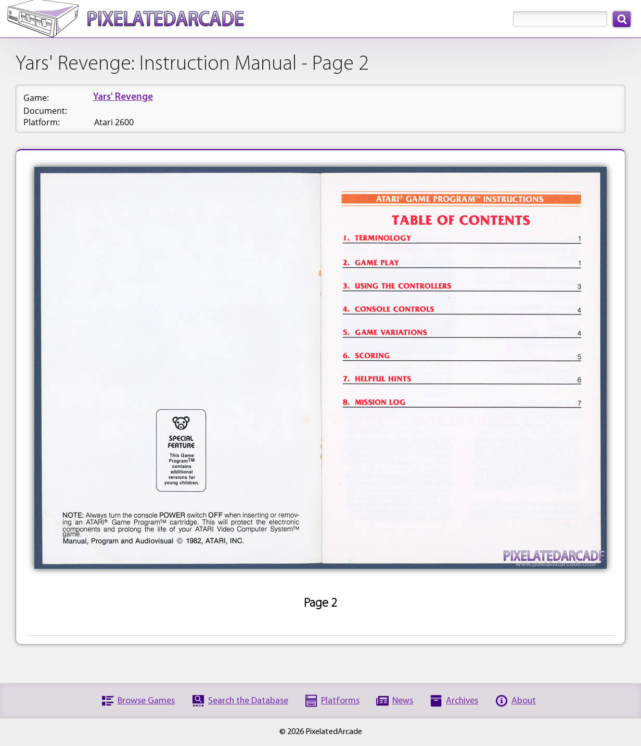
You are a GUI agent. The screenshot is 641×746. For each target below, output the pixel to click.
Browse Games (146, 701)
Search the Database (248, 701)
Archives (462, 701)
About (523, 701)
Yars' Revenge (123, 97)
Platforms (340, 701)
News (402, 701)
